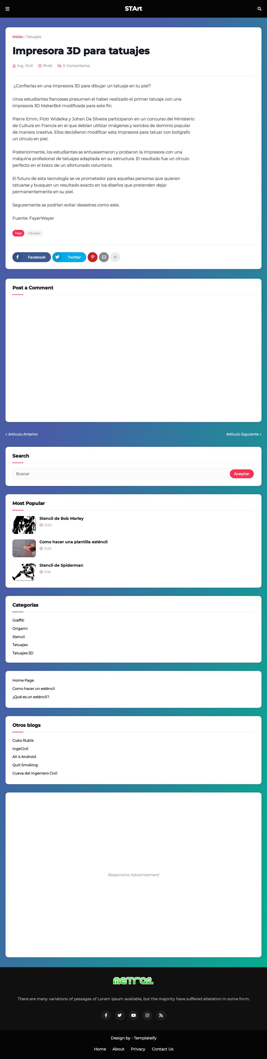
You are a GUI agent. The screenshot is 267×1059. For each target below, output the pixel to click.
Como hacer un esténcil (33, 688)
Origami (20, 628)
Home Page (23, 680)
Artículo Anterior (23, 434)
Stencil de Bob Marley (61, 518)
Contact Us (162, 1049)
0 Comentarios (76, 65)
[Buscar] (121, 473)
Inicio (17, 36)
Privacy (138, 1049)
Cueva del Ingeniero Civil (34, 773)
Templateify (145, 1038)
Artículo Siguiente (242, 434)
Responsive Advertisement (133, 874)
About (118, 1049)
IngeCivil (20, 748)
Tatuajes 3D (22, 653)
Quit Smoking (25, 765)
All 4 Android (24, 756)
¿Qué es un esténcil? (30, 697)
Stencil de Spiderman (61, 565)
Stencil (18, 637)
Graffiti (18, 620)
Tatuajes (33, 36)
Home (100, 1049)
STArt (133, 8)
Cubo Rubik (23, 740)
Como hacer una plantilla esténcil (73, 541)
